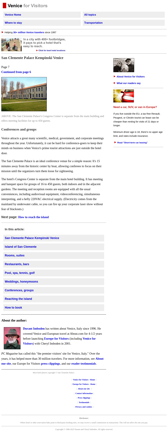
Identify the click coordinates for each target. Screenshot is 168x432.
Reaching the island (18, 298)
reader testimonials (83, 363)
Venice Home (13, 14)
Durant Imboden (34, 328)
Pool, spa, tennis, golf (20, 273)
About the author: (14, 320)
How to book (13, 307)
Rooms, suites (14, 255)
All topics (90, 14)
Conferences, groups (19, 290)
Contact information (84, 393)
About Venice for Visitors (131, 76)
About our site (84, 389)
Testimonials (84, 402)
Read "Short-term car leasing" (132, 142)
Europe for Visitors (56, 338)
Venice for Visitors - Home (84, 380)
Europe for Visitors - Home (84, 384)
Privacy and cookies (84, 407)
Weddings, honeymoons (21, 281)
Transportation (93, 22)
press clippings (50, 363)
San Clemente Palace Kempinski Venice (32, 238)
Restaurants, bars (17, 264)
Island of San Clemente (21, 246)
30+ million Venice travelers (28, 32)
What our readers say (129, 83)
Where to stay (13, 22)
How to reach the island (33, 217)
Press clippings (84, 398)
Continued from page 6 (16, 72)
